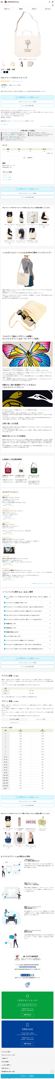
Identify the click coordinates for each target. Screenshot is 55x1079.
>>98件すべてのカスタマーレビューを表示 (42, 583)
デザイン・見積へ (27, 1076)
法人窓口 (18, 696)
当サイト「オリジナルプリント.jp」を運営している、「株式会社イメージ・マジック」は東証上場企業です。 (27, 957)
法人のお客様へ (5, 1061)
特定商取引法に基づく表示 (8, 1071)
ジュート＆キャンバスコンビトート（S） (21, 236)
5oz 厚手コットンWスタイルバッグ (15, 121)
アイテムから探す (6, 1051)
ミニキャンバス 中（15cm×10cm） (42, 824)
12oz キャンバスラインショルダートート (21, 220)
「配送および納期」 (12, 138)
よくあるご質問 (6, 1065)
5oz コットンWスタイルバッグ (9, 220)
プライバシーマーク (27, 985)
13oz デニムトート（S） (19, 840)
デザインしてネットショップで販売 (27, 101)
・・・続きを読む (6, 504)
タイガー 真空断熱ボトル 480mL (19, 824)
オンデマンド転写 (6, 177)
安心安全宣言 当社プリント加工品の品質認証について (27, 976)
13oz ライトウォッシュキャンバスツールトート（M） (8, 840)
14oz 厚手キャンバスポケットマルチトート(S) (32, 236)
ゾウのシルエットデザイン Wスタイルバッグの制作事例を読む (34, 473)
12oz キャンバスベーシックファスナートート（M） (9, 236)
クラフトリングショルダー (32, 220)
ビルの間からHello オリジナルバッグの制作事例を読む (21, 473)
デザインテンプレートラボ (8, 1055)
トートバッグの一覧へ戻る (46, 126)
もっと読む (3, 124)
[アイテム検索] (26, 5)
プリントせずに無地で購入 (27, 105)
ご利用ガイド (5, 1058)
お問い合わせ (6, 1068)
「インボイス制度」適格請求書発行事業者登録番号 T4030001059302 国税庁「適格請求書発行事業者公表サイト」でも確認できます (27, 967)
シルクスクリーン (6, 174)
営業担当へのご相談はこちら (27, 97)
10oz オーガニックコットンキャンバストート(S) (31, 840)
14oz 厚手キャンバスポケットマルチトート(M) (44, 220)
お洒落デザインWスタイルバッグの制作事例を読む (8, 473)
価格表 (3, 87)
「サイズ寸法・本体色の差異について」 (10, 135)
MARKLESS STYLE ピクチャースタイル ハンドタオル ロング (31, 824)
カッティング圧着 (6, 179)
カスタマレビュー (16, 81)
